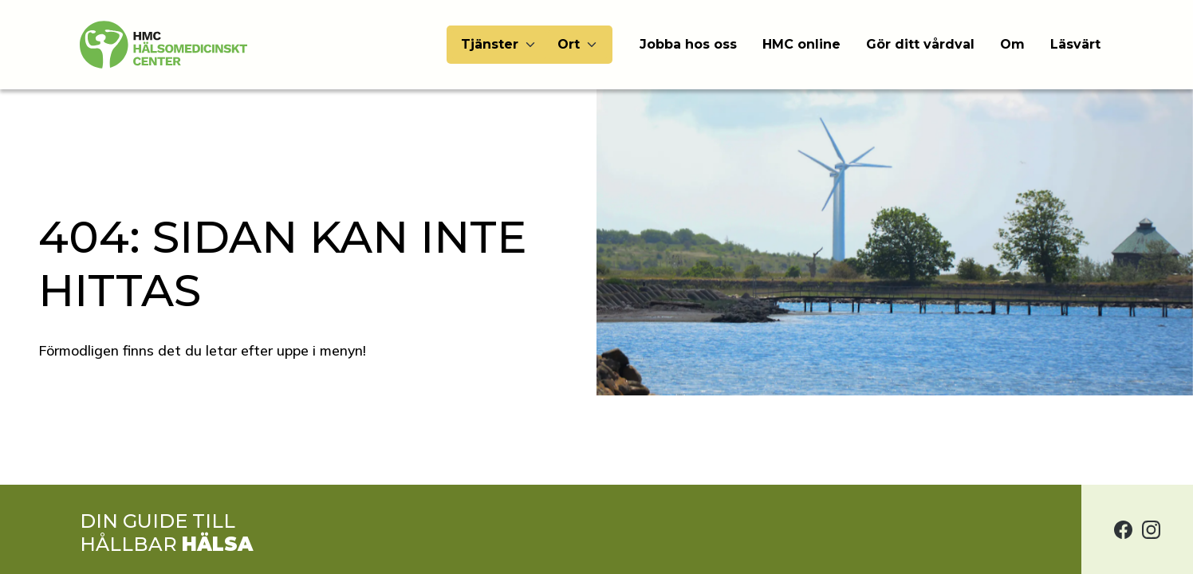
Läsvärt (1075, 44)
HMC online (801, 44)
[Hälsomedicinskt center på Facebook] (1123, 529)
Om (1012, 44)
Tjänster (489, 44)
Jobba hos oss (688, 44)
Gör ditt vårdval (920, 44)
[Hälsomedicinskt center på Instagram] (1151, 529)
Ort (568, 44)
